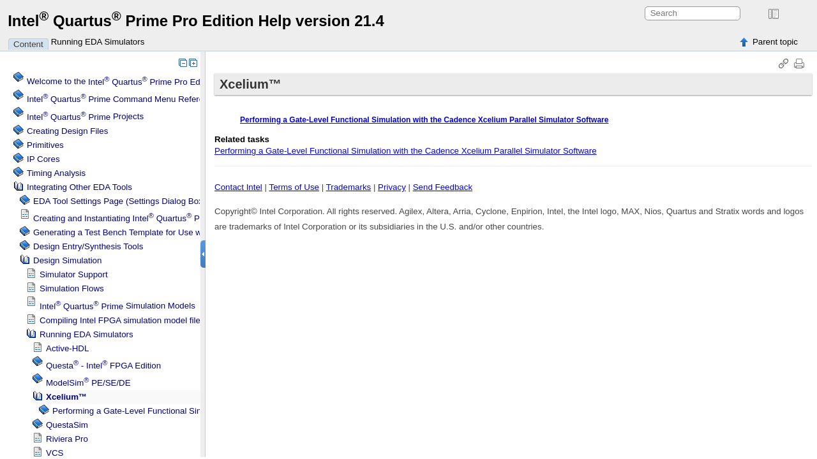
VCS (54, 453)
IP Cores (43, 159)
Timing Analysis (56, 173)
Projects (85, 117)
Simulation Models (117, 306)
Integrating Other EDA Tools (79, 187)
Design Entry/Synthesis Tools (88, 246)
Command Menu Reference (122, 99)
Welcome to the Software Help (149, 82)
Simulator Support (74, 274)
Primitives (45, 145)
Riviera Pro (67, 439)
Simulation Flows (72, 288)
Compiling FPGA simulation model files (122, 320)
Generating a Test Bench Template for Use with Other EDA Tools (154, 232)
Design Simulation (67, 260)
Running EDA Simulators (98, 42)
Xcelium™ (66, 397)
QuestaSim (67, 425)
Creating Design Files (67, 131)
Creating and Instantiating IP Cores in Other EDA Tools (179, 218)
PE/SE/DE (88, 383)
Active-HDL (67, 348)
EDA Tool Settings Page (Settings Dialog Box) (119, 201)
